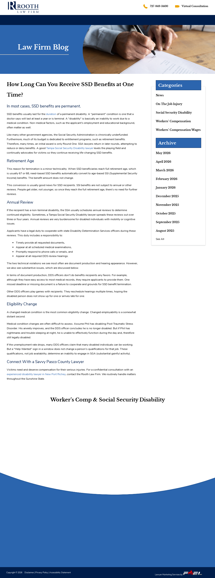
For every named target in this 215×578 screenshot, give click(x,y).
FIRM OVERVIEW (50, 20)
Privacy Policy (41, 572)
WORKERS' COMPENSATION (85, 20)
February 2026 (166, 179)
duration (51, 114)
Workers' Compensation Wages (178, 130)
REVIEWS (160, 22)
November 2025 (167, 205)
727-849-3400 (159, 6)
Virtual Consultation (195, 6)
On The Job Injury (169, 104)
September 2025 (167, 222)
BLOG (177, 24)
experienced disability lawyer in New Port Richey (36, 374)
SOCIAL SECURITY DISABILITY (128, 20)
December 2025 (167, 196)
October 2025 (166, 213)
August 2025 (165, 230)
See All (160, 239)
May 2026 (163, 153)
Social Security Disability (174, 112)
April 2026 (163, 161)
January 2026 (166, 187)
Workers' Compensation (173, 121)
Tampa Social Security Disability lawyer (69, 148)
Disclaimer (29, 572)
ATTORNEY (25, 20)
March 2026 (165, 170)
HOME (7, 20)
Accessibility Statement (60, 572)
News (160, 95)
